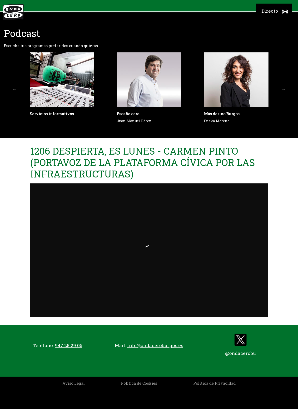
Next (283, 89)
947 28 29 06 (68, 345)
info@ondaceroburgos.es (155, 345)
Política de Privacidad (214, 383)
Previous (14, 89)
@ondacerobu (240, 353)
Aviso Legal (73, 383)
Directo (275, 11)
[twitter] (240, 341)
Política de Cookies (139, 383)
